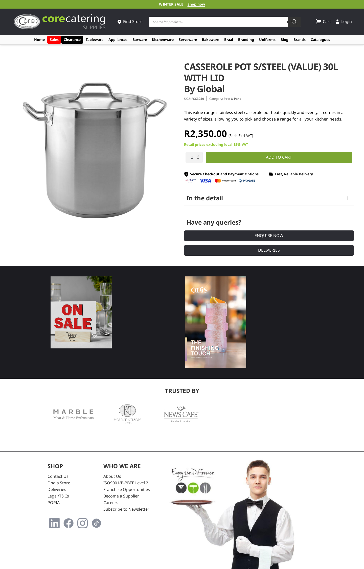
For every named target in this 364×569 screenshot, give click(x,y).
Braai (228, 39)
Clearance (72, 39)
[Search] (294, 22)
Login (343, 21)
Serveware (188, 39)
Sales (54, 39)
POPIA (54, 502)
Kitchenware (163, 39)
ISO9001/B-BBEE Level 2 (125, 483)
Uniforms (267, 39)
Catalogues (320, 39)
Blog (284, 39)
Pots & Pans (232, 99)
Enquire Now (269, 235)
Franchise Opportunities (126, 489)
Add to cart (279, 157)
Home (39, 39)
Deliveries (269, 250)
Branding (246, 39)
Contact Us (58, 476)
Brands (299, 39)
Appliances (117, 39)
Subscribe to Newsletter (126, 509)
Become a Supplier (121, 496)
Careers (110, 502)
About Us (112, 476)
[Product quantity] (194, 157)
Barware (139, 39)
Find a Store (59, 483)
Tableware (94, 39)
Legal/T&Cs (58, 496)
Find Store (130, 21)
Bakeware (210, 39)
